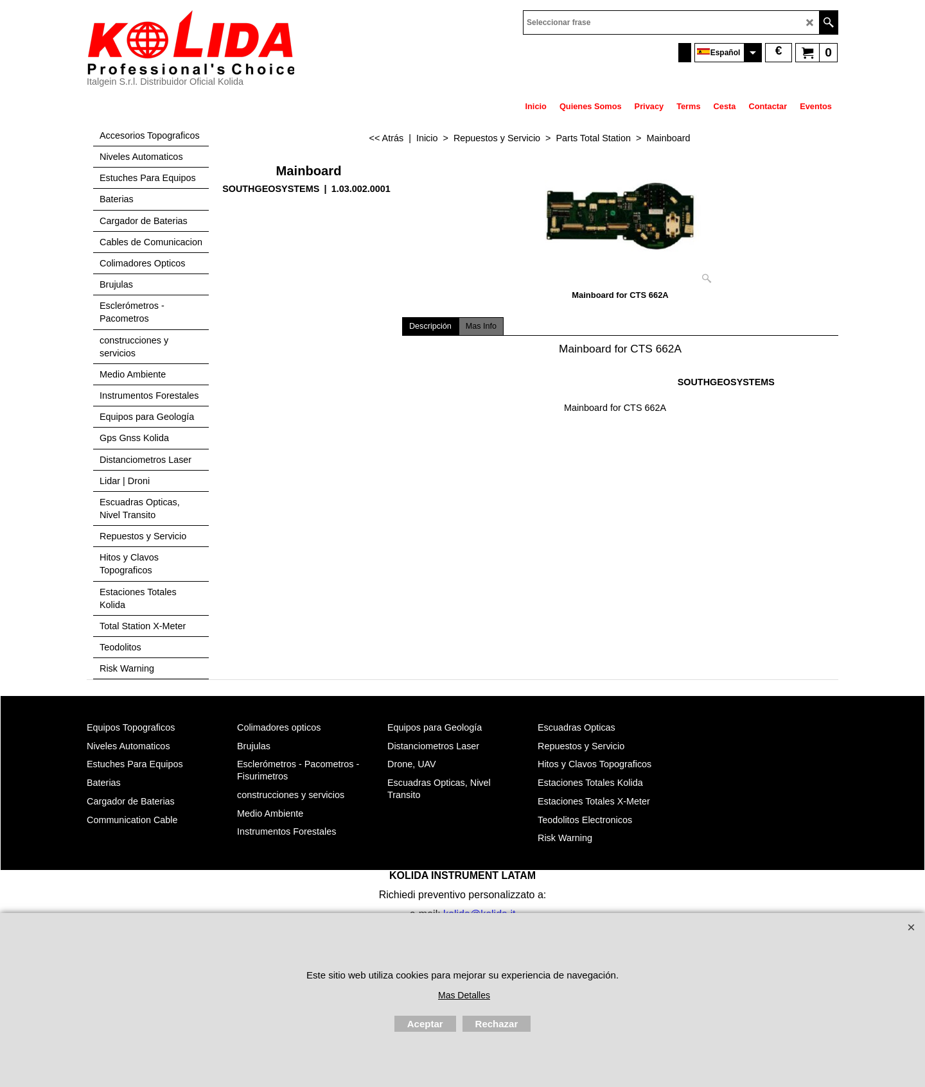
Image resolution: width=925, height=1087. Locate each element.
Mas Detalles (464, 995)
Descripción (430, 326)
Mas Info (481, 326)
